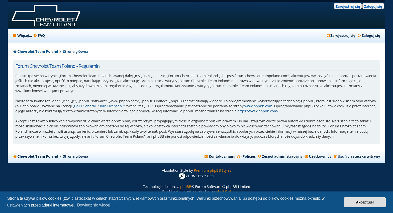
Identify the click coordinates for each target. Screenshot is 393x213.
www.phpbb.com (258, 106)
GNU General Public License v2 (99, 106)
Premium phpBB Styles (212, 170)
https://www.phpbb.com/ (257, 111)
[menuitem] (39, 36)
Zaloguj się (373, 6)
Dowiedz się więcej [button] (93, 205)
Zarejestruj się (348, 6)
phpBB (185, 186)
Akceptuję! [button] (365, 202)
